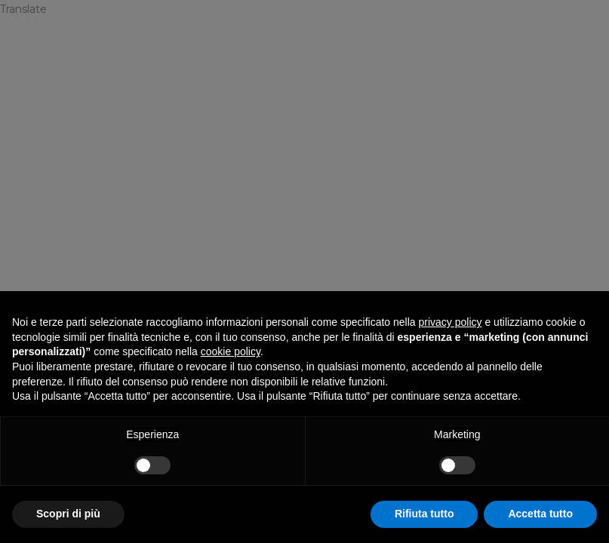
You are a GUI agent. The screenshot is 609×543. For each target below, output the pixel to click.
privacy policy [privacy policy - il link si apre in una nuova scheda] (450, 322)
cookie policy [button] (230, 351)
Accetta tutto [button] (540, 514)
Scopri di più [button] (68, 514)
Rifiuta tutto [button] (424, 514)
